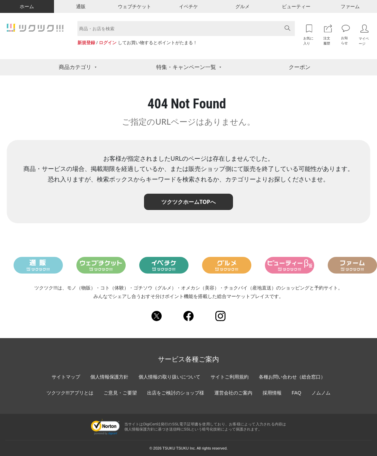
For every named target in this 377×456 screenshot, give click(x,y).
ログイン (107, 42)
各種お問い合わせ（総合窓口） (292, 377)
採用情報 (272, 393)
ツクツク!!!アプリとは (70, 393)
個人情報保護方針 (109, 377)
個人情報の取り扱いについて (169, 377)
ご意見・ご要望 (120, 393)
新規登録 (86, 42)
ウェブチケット (134, 6)
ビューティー (296, 6)
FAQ (296, 393)
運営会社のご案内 (233, 393)
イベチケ (188, 6)
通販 (81, 6)
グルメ (242, 6)
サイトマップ (66, 377)
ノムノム (320, 393)
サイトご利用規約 (230, 377)
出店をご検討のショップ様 (175, 393)
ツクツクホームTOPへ (188, 202)
